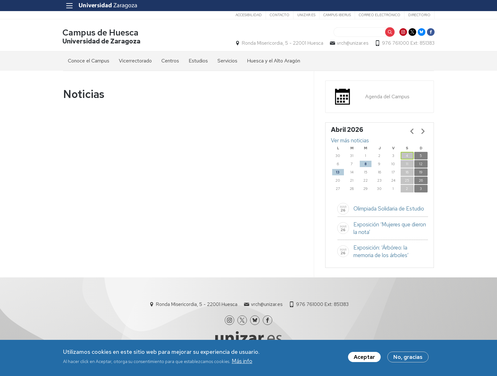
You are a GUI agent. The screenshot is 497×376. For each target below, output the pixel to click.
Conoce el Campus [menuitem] (88, 60)
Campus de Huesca (101, 32)
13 (337, 172)
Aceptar (364, 357)
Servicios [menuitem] (227, 60)
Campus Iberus (336, 15)
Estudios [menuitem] (198, 60)
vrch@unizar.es (352, 43)
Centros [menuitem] (170, 60)
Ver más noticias (350, 140)
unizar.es (306, 15)
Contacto (279, 15)
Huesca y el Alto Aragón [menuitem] (273, 60)
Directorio (419, 15)
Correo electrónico (379, 15)
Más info (242, 361)
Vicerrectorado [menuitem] (135, 60)
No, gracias (408, 357)
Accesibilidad (248, 15)
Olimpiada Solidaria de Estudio (388, 208)
